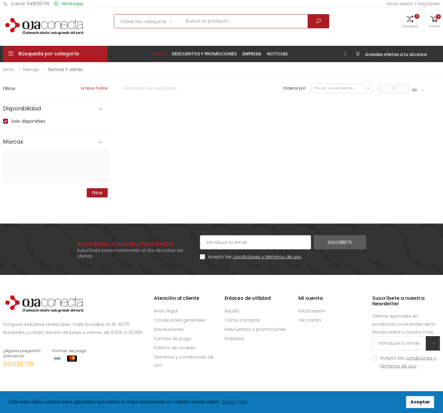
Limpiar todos (94, 88)
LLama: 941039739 (26, 3)
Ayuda (232, 311)
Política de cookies (175, 348)
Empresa (251, 54)
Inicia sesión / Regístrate (413, 4)
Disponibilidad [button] (22, 108)
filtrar (97, 193)
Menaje (31, 69)
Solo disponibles (28, 121)
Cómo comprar (242, 320)
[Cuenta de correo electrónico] (255, 242)
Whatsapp (68, 3)
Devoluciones (169, 329)
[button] (410, 21)
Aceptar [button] (420, 402)
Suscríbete (340, 242)
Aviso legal (166, 311)
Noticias (277, 54)
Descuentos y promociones (204, 54)
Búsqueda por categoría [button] (48, 53)
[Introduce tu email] (399, 343)
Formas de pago (172, 339)
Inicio (159, 54)
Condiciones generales (179, 320)
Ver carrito (309, 320)
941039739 (18, 364)
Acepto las (254, 257)
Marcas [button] (13, 142)
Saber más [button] (234, 401)
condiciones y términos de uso (267, 257)
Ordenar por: (294, 88)
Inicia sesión (311, 311)
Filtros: (9, 88)
